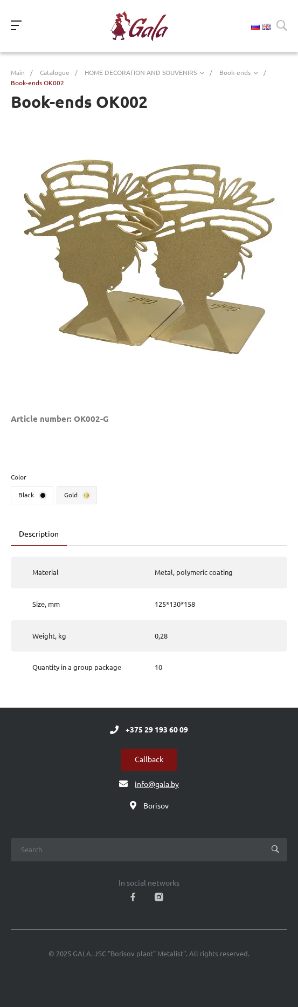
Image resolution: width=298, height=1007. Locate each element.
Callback (149, 759)
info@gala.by (157, 784)
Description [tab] (39, 534)
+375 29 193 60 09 (157, 729)
